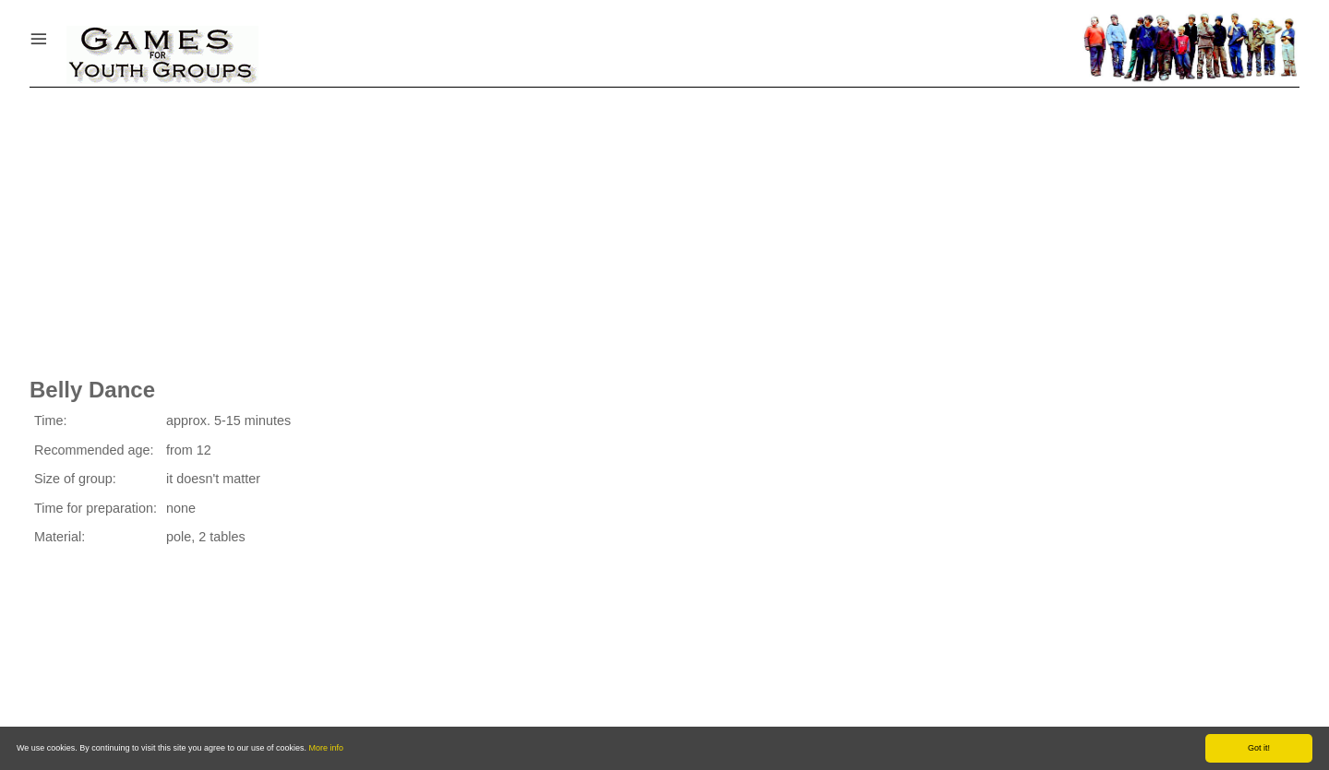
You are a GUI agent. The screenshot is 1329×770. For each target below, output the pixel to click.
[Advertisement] (664, 226)
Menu (62, 34)
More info (326, 747)
